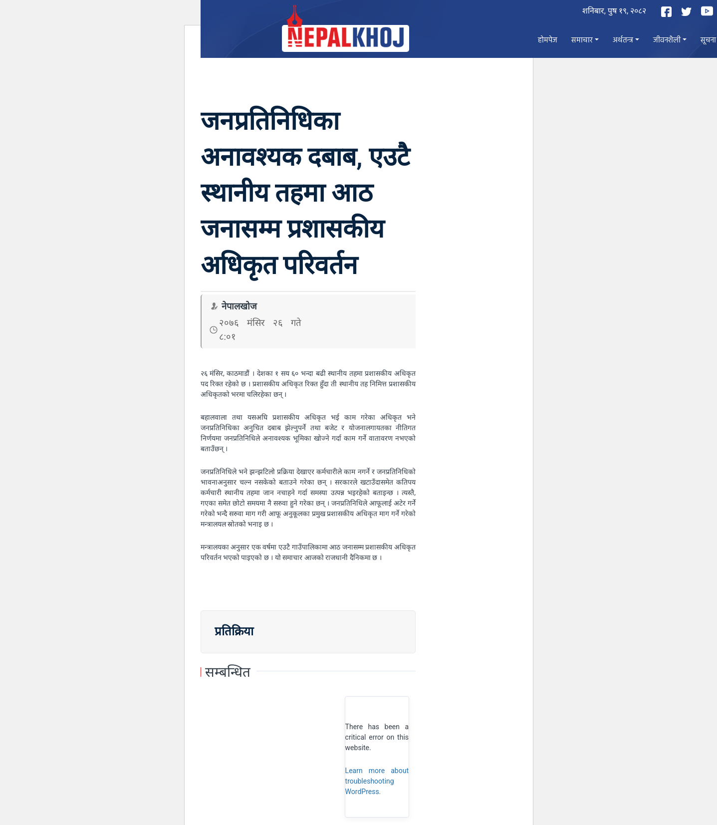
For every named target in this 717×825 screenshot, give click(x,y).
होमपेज (547, 40)
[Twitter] (687, 11)
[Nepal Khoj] (345, 38)
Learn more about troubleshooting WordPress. (377, 781)
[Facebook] (667, 11)
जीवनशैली (667, 40)
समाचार (582, 40)
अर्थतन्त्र (623, 40)
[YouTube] (708, 11)
